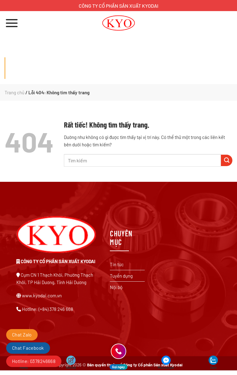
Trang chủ (14, 92)
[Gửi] (226, 160)
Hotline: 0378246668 (34, 361)
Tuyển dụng (121, 276)
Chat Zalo (22, 334)
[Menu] (12, 23)
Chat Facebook (28, 348)
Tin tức (117, 264)
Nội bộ (116, 287)
